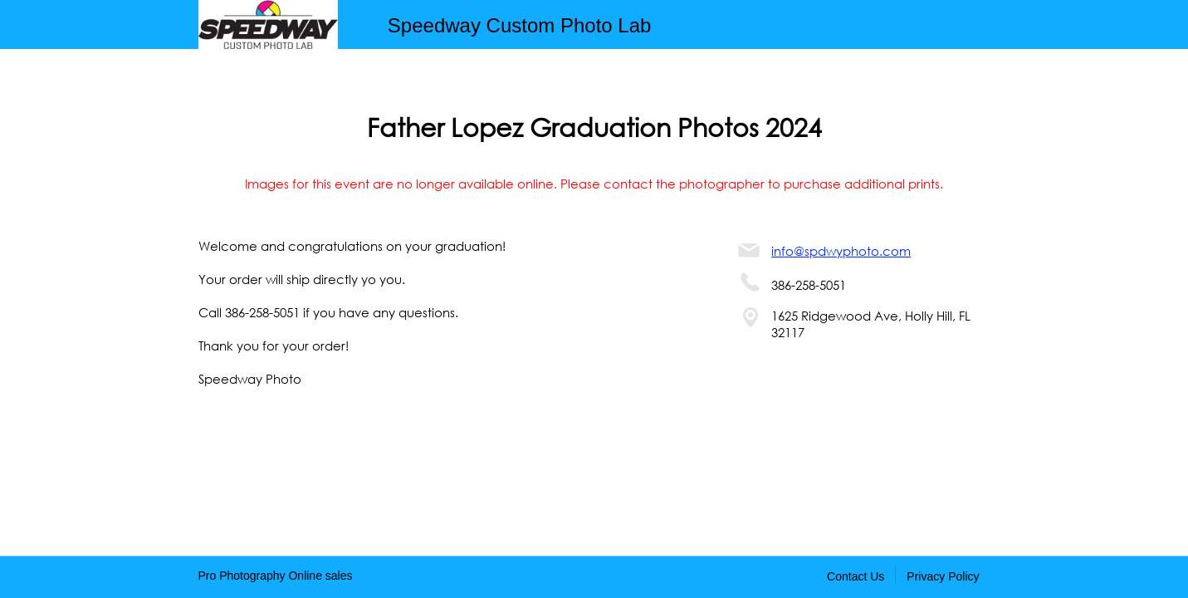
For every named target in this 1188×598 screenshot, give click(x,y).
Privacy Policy (943, 576)
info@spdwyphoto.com (841, 251)
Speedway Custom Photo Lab (520, 25)
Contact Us (855, 576)
